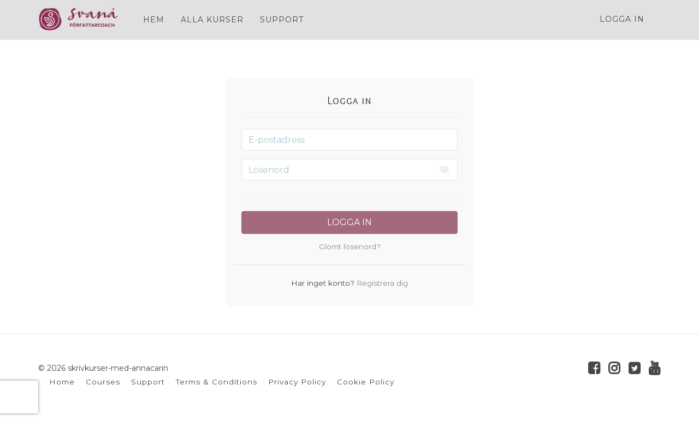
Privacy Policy (297, 381)
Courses (103, 381)
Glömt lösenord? (350, 246)
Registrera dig (381, 283)
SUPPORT (282, 20)
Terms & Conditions (216, 381)
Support (148, 381)
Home (62, 381)
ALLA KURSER (212, 20)
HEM (153, 20)
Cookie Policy (365, 381)
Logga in (622, 19)
